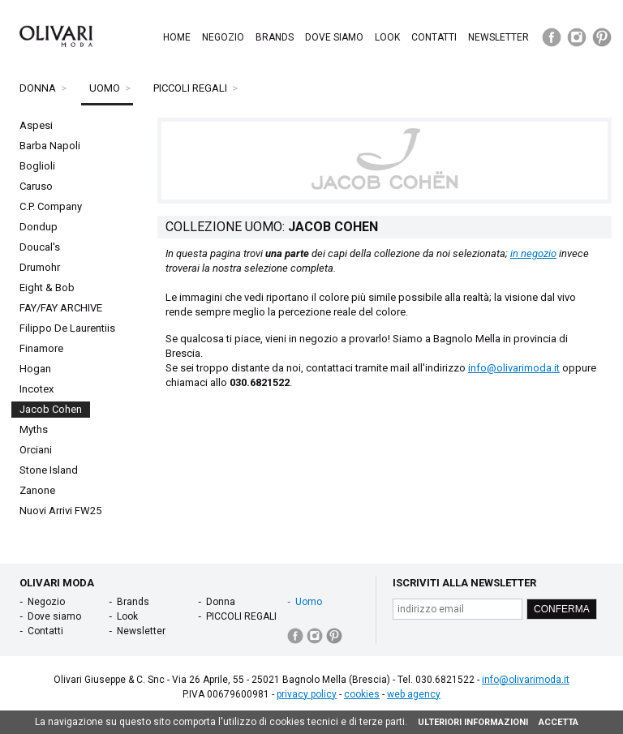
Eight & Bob (47, 287)
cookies (362, 694)
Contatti (434, 37)
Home (177, 37)
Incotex (36, 389)
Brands (275, 37)
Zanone (37, 490)
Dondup (38, 227)
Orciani (35, 450)
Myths (33, 429)
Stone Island (48, 470)
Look (387, 37)
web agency (413, 694)
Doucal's (39, 247)
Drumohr (39, 267)
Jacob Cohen (50, 409)
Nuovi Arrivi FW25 (60, 510)
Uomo (104, 88)
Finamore (41, 348)
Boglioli (37, 166)
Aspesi (36, 125)
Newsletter (498, 37)
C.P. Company (50, 206)
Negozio (223, 37)
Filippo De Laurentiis (67, 328)
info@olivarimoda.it (514, 368)
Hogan (35, 369)
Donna (37, 88)
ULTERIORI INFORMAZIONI (473, 722)
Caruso (36, 186)
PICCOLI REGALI (190, 88)
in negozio (533, 253)
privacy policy (307, 694)
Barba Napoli (49, 146)
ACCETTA (558, 722)
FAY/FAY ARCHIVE (60, 308)
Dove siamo (334, 37)
